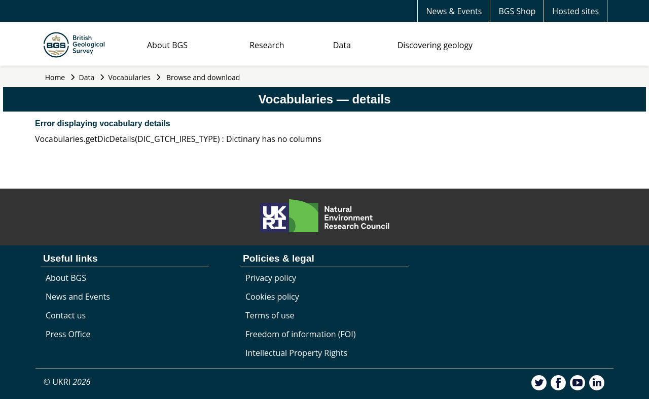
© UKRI (67, 381)
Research (266, 45)
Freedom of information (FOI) (300, 334)
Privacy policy (270, 277)
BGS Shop (516, 11)
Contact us (66, 315)
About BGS (167, 45)
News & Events (454, 11)
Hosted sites (575, 11)
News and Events (78, 296)
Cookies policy (272, 296)
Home (55, 77)
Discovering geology (435, 45)
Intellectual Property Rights (296, 352)
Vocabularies (130, 77)
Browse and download (203, 77)
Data (342, 45)
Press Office (68, 334)
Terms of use (270, 315)
